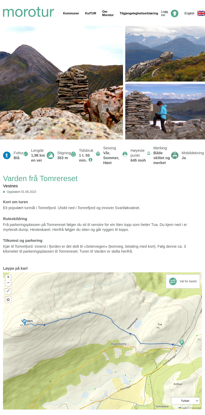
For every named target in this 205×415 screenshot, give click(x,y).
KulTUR (90, 13)
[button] (24, 322)
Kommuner (71, 13)
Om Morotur (108, 13)
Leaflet (183, 408)
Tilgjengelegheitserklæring (139, 13)
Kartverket (196, 408)
